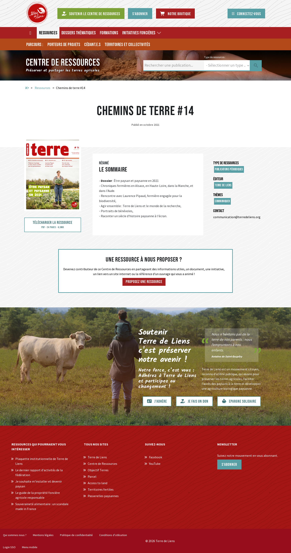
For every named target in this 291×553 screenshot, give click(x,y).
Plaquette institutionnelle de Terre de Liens (41, 461)
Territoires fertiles (101, 489)
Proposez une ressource (144, 281)
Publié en (137, 125)
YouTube (154, 464)
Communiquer (222, 201)
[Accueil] (30, 33)
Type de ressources (226, 163)
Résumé (104, 163)
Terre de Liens (223, 185)
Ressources (42, 88)
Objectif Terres (98, 470)
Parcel (92, 476)
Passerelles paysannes (103, 496)
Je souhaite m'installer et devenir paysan (38, 483)
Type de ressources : (215, 57)
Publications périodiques (229, 169)
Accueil (27, 88)
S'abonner (229, 464)
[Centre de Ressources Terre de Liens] (37, 13)
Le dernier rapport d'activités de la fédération (39, 472)
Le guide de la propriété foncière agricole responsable (37, 495)
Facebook (155, 457)
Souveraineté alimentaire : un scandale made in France (42, 506)
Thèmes (218, 195)
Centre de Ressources (102, 464)
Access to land (97, 483)
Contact (218, 210)
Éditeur (218, 179)
